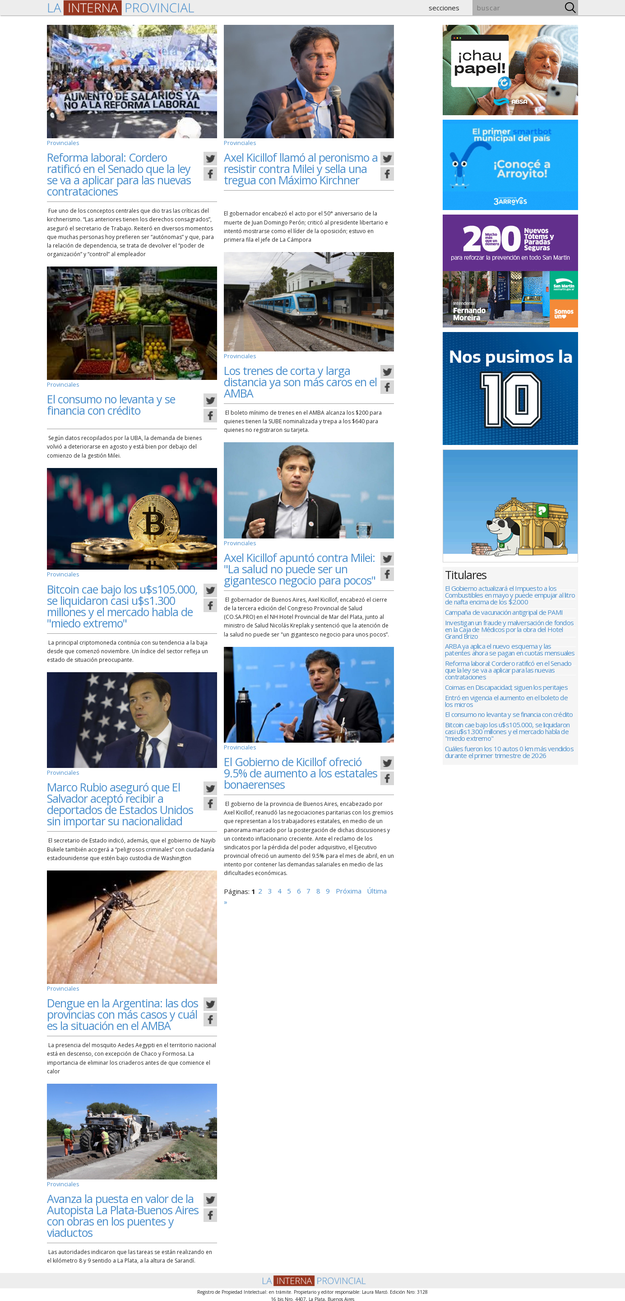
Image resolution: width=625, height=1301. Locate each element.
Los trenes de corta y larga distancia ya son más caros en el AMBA (300, 381)
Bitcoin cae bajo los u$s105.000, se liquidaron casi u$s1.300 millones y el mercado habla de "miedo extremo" (122, 605)
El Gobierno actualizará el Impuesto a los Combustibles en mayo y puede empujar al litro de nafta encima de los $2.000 (510, 595)
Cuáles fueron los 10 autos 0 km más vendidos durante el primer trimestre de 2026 (509, 761)
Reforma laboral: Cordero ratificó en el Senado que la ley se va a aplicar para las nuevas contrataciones (119, 173)
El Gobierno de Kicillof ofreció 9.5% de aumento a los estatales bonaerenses (300, 771)
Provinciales (62, 142)
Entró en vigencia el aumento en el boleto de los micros (506, 707)
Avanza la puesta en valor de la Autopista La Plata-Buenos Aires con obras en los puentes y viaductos (123, 1213)
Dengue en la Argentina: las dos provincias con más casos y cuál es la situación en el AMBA (122, 1013)
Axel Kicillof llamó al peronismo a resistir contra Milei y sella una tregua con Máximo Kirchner (301, 168)
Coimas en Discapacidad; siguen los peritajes (506, 693)
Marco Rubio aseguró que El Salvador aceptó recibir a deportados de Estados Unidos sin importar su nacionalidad (120, 803)
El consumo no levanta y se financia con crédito (111, 403)
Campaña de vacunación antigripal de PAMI (504, 614)
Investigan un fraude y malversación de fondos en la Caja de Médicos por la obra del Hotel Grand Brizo (509, 631)
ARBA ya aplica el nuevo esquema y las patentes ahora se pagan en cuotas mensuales (510, 653)
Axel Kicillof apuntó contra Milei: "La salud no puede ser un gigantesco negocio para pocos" (299, 567)
